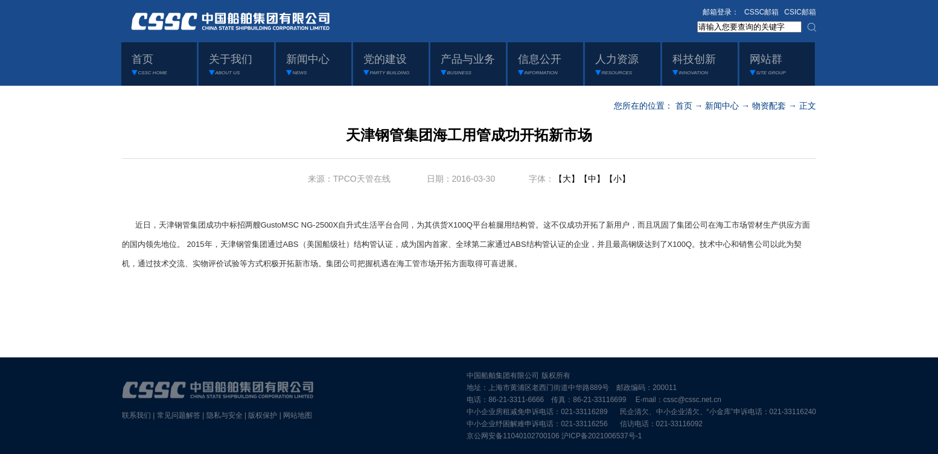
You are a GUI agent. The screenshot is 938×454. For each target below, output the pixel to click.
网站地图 (297, 415)
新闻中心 (722, 105)
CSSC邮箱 (761, 12)
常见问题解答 (178, 415)
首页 (683, 105)
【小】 (617, 179)
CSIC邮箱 (800, 12)
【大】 (566, 179)
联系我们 (136, 415)
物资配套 (769, 105)
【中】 (592, 179)
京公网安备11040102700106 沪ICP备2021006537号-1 (554, 436)
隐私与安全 (224, 415)
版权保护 (262, 415)
